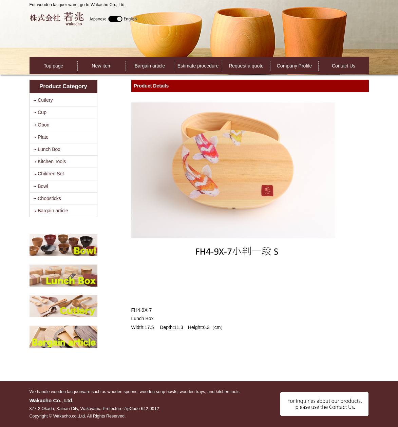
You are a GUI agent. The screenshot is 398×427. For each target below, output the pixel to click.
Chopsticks (49, 198)
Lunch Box (49, 149)
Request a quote (246, 66)
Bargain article (150, 66)
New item (101, 66)
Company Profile (294, 66)
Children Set (51, 173)
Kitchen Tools (52, 161)
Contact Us (343, 66)
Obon (43, 125)
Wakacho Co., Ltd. (83, 18)
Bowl (43, 186)
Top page (53, 66)
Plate (43, 137)
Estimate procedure (198, 66)
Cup (42, 112)
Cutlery (45, 100)
